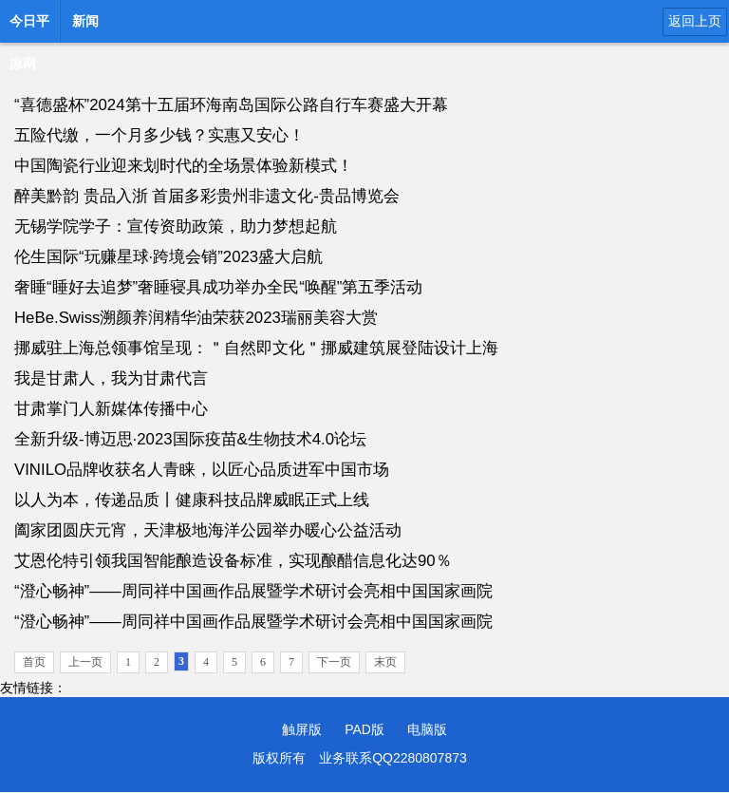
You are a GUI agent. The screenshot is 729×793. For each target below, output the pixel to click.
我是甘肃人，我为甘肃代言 (111, 378)
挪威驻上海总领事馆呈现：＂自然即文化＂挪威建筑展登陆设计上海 (256, 348)
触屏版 (302, 729)
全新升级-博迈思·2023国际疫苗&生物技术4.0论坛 (190, 439)
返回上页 (694, 20)
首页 (34, 662)
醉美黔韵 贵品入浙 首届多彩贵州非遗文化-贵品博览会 (207, 196)
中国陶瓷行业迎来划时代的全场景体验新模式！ (183, 166)
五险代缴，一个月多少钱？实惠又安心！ (159, 135)
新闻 (85, 20)
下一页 (334, 662)
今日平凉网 (29, 26)
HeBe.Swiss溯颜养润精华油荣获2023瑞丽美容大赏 (196, 318)
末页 (385, 662)
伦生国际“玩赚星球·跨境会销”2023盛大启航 (168, 257)
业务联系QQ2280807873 (393, 757)
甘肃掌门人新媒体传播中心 (111, 409)
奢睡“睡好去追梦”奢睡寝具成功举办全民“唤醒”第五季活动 (218, 287)
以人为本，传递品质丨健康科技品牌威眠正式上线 (191, 500)
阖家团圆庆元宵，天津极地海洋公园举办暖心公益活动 (208, 530)
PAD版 (364, 729)
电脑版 (427, 729)
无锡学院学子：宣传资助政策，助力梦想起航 (175, 226)
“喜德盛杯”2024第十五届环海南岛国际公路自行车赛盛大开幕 (231, 105)
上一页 (85, 662)
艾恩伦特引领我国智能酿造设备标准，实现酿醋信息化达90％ (233, 561)
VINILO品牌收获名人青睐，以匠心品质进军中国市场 (201, 470)
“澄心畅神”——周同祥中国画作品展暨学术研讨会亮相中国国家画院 (253, 591)
